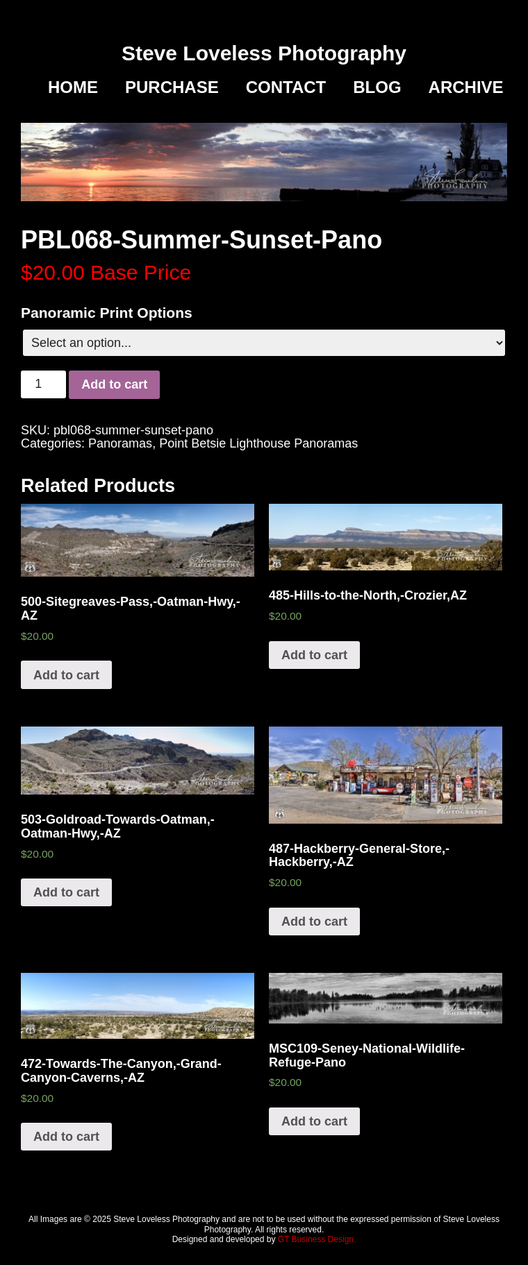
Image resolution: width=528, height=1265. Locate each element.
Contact (286, 87)
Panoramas (120, 443)
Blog (377, 87)
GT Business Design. (317, 1239)
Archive (466, 87)
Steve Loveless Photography (264, 53)
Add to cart (114, 384)
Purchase (172, 87)
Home (73, 87)
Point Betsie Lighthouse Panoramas (258, 443)
